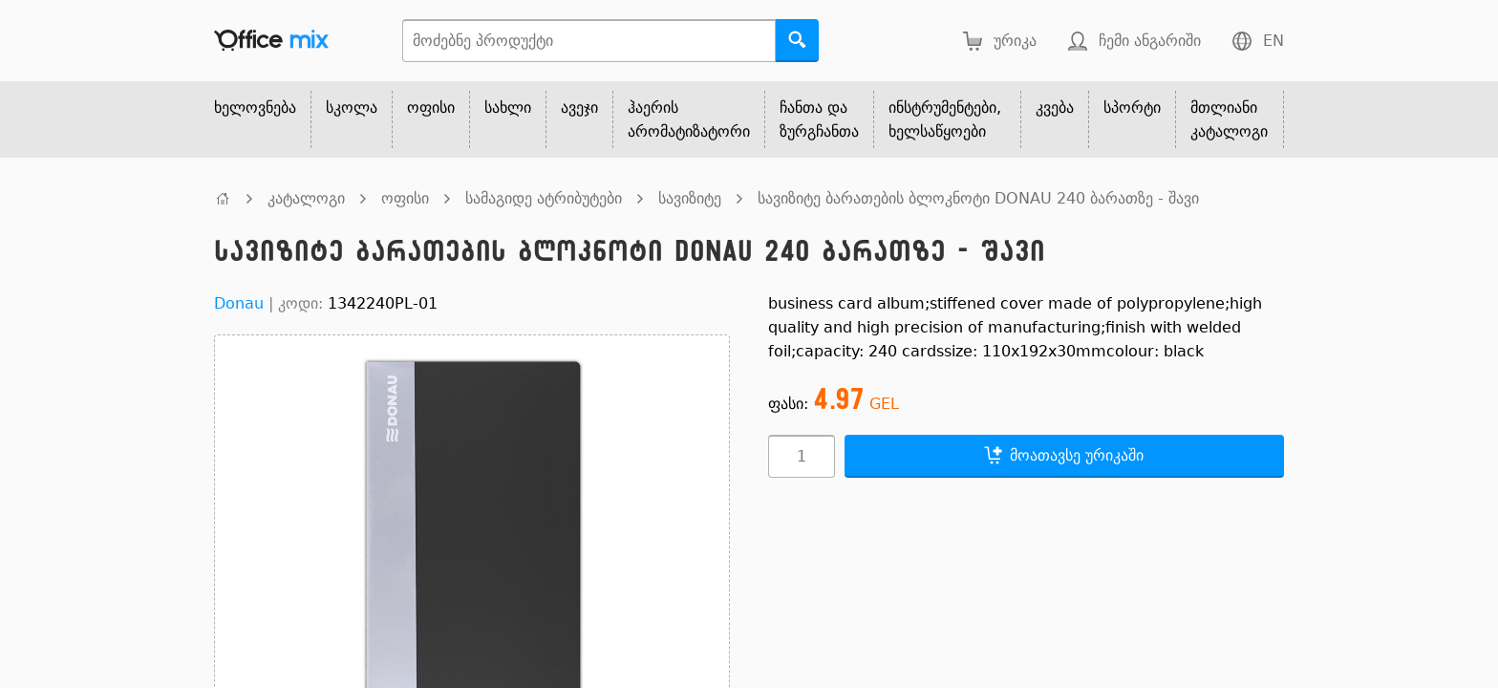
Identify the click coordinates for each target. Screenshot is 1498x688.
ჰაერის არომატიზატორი (689, 119)
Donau (239, 303)
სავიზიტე (689, 198)
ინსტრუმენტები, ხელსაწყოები (944, 119)
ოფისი (431, 107)
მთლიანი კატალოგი (1229, 119)
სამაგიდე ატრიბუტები (543, 198)
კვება (1055, 107)
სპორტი (1132, 107)
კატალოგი (306, 198)
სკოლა (351, 107)
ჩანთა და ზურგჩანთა (819, 119)
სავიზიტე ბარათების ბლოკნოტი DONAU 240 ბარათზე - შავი (978, 198)
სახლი (507, 107)
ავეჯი (579, 107)
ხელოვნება (255, 107)
